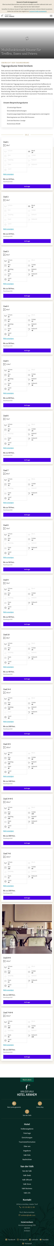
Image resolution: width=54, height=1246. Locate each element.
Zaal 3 (5, 251)
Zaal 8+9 (7, 957)
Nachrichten (27, 1159)
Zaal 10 (6, 634)
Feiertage (27, 1133)
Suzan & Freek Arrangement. (38, 11)
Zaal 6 (5, 415)
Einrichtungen (27, 1137)
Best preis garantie (14, 1104)
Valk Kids (27, 1155)
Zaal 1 (5, 142)
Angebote (27, 1150)
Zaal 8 (5, 525)
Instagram (22, 1239)
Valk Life (27, 1193)
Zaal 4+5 (7, 744)
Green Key (39, 1104)
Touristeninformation (27, 1142)
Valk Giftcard (27, 1179)
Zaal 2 (5, 196)
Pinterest (27, 1243)
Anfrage (27, 186)
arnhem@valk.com (27, 1215)
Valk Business (27, 1188)
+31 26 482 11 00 (27, 1207)
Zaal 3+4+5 (8, 798)
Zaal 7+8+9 (8, 1012)
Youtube (44, 1239)
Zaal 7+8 (7, 853)
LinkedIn (33, 1239)
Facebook (10, 1239)
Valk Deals (27, 1175)
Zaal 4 (5, 306)
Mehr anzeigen (8, 174)
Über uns (27, 1146)
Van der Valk (27, 1113)
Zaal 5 (5, 361)
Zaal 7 (5, 470)
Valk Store (27, 1184)
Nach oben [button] (27, 1080)
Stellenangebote (27, 1129)
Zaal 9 (5, 579)
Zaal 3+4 (7, 689)
